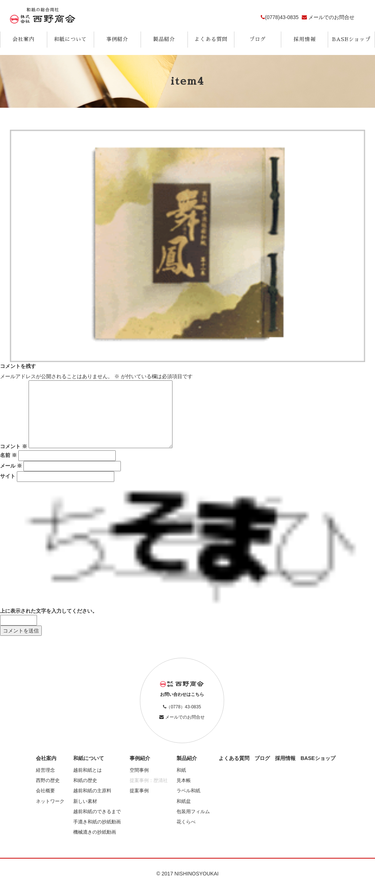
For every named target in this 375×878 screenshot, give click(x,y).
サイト (7, 476)
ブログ (257, 39)
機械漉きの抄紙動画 (94, 832)
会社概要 (45, 790)
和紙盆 (184, 801)
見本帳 (184, 780)
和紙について (70, 39)
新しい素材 (85, 801)
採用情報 (305, 39)
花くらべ (186, 821)
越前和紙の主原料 (92, 790)
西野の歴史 (48, 780)
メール (11, 466)
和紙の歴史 (85, 780)
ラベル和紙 (188, 790)
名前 (8, 455)
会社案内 (23, 39)
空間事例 (139, 770)
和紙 (181, 770)
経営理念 (45, 770)
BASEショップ (351, 39)
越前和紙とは (87, 770)
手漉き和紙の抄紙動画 (97, 821)
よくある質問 (210, 39)
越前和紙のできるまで (97, 811)
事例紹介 (117, 39)
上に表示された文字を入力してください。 (48, 611)
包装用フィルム (193, 811)
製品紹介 (164, 39)
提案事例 (139, 790)
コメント (13, 446)
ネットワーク (50, 801)
